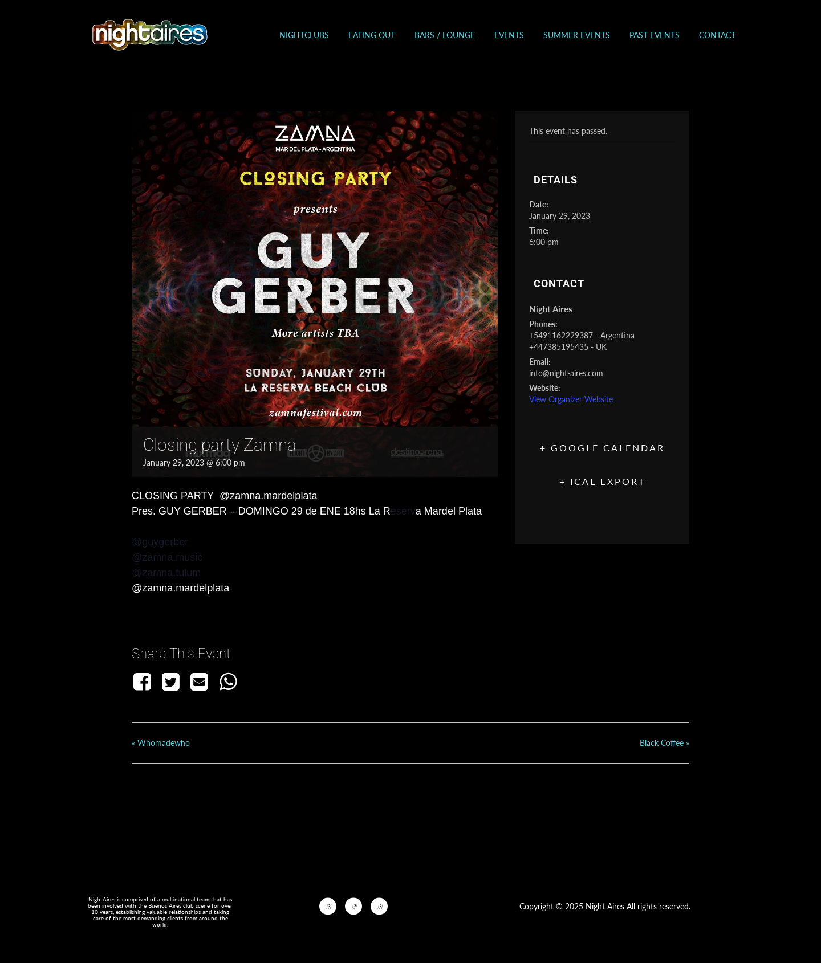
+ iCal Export (602, 481)
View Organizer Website (571, 399)
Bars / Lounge (444, 35)
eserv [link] (403, 511)
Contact (717, 35)
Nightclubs (304, 35)
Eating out (371, 35)
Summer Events (576, 35)
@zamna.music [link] (167, 557)
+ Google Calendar (602, 447)
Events (509, 35)
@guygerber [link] (160, 542)
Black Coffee (664, 743)
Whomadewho (161, 743)
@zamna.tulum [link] (166, 572)
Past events (654, 35)
